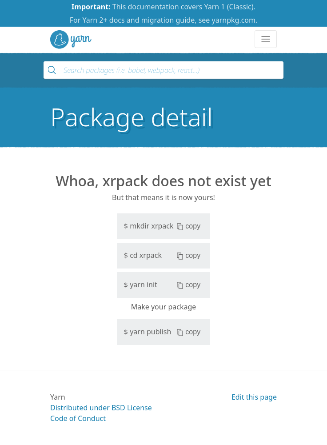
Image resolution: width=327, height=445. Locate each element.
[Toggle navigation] (266, 39)
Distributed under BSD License (101, 408)
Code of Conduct (78, 418)
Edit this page (254, 397)
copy (188, 226)
